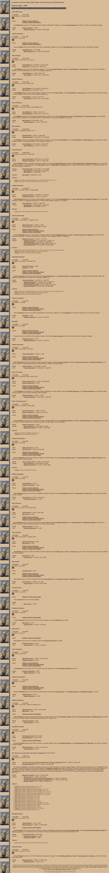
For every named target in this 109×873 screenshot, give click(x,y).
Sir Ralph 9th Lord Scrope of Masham (37, 779)
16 (63, 770)
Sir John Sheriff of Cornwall (94, 830)
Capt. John (27, 159)
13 (62, 762)
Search (47, 8)
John (68, 47)
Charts (34, 8)
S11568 (17, 786)
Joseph (26, 65)
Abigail (90, 116)
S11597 (17, 252)
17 (52, 778)
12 (61, 762)
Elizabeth (28, 160)
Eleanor (17, 831)
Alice (97, 420)
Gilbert (27, 225)
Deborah (29, 245)
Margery (28, 781)
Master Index (29, 8)
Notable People (41, 8)
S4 (16, 796)
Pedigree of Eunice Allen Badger (31, 22)
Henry (82, 856)
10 (53, 752)
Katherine (96, 362)
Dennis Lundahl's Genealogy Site (58, 8)
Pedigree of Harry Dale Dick (30, 21)
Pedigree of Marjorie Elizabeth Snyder (33, 230)
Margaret (27, 412)
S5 (16, 433)
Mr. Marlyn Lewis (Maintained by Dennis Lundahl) (59, 869)
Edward (27, 410)
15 (65, 762)
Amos (59, 92)
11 (54, 752)
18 (50, 779)
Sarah (25, 66)
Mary (84, 69)
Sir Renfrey (29, 836)
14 (64, 762)
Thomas (78, 163)
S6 (16, 794)
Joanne (71, 25)
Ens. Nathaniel (31, 243)
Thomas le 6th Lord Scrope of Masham (37, 778)
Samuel (78, 116)
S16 (16, 789)
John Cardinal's (52, 871)
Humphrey (27, 541)
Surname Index (21, 8)
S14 (16, 180)
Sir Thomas (84, 716)
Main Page (14, 8)
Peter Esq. (81, 362)
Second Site (58, 871)
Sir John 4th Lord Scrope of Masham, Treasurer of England (41, 762)
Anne (27, 226)
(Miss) (25, 543)
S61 (16, 181)
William (29, 29)
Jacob (28, 170)
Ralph (27, 709)
